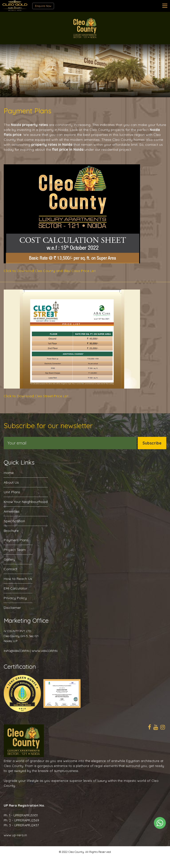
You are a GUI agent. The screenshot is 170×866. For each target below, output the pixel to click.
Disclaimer (12, 607)
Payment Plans (16, 540)
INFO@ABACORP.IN (16, 651)
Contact (10, 569)
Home (9, 472)
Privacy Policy (15, 598)
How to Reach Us (18, 578)
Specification (14, 521)
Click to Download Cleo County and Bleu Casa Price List (50, 271)
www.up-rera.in (15, 835)
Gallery (9, 559)
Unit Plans (12, 492)
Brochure (11, 530)
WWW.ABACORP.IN (44, 651)
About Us (11, 482)
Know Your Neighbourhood (26, 501)
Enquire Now (43, 6)
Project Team (15, 549)
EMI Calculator (15, 588)
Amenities (12, 511)
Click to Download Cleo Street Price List (36, 396)
